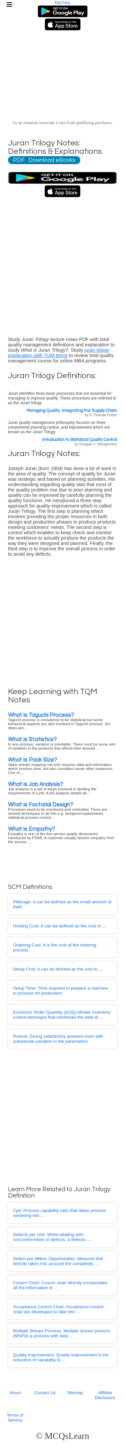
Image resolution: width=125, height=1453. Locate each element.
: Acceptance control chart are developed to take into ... (58, 1309)
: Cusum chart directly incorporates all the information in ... (60, 1285)
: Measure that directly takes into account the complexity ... (58, 1261)
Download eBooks (51, 160)
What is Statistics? (32, 739)
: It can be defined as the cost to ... (59, 925)
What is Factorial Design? (40, 804)
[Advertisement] (62, 264)
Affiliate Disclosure (105, 1395)
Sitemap (75, 1392)
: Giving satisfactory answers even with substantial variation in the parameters (58, 1039)
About (15, 1392)
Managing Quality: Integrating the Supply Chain (71, 411)
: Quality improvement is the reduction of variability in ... (61, 1357)
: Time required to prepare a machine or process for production (60, 991)
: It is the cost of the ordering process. (54, 947)
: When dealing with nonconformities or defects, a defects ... (51, 1237)
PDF (19, 160)
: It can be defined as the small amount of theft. (62, 904)
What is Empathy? (31, 829)
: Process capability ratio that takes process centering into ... (59, 1213)
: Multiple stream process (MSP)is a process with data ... (61, 1333)
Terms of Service (15, 1418)
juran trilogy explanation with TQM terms (58, 352)
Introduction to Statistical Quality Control (79, 440)
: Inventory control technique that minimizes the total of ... (62, 1015)
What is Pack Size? (32, 760)
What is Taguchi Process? (41, 715)
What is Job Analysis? (35, 784)
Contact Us (45, 1392)
